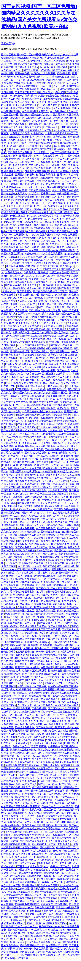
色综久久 (60, 664)
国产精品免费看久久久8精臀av (31, 547)
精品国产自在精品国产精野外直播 (31, 462)
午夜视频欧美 (54, 917)
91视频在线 (7, 797)
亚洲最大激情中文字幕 (25, 105)
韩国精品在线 (48, 408)
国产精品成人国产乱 (28, 503)
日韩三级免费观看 (11, 673)
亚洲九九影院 (34, 933)
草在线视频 (39, 869)
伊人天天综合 (22, 803)
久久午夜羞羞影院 (58, 490)
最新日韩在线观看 (20, 351)
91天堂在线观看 (54, 743)
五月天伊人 (48, 481)
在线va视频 (7, 762)
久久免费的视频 (56, 869)
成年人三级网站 (51, 455)
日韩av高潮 (21, 190)
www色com (14, 140)
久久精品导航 (48, 582)
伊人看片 (61, 155)
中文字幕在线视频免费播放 (43, 143)
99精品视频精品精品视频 (59, 348)
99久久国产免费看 (43, 705)
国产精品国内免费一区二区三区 (50, 291)
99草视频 (66, 765)
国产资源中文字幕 (53, 771)
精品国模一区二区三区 (50, 857)
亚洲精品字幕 (17, 920)
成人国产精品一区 (57, 620)
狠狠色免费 (44, 863)
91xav (23, 531)
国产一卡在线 (45, 307)
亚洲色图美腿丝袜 (65, 285)
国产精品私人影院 (57, 591)
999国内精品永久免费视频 (55, 730)
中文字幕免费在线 (46, 528)
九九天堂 (41, 591)
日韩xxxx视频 (48, 370)
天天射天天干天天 (36, 187)
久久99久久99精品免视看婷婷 (43, 215)
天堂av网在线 (71, 383)
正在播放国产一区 (43, 282)
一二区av (55, 673)
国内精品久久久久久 (12, 127)
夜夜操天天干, (34, 399)
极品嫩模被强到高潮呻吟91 (16, 844)
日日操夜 (41, 585)
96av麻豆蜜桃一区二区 (44, 844)
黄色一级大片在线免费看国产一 (35, 509)
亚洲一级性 (23, 888)
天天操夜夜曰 (62, 519)
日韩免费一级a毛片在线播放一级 (30, 497)
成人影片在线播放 (43, 538)
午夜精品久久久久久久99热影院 (25, 326)
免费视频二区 (30, 648)
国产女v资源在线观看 (67, 566)
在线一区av (49, 399)
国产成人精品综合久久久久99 (36, 114)
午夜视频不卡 (20, 250)
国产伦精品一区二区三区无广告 (53, 727)
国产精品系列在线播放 (65, 759)
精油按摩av (56, 411)
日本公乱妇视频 (64, 907)
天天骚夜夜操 (21, 389)
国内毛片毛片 (45, 92)
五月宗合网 (11, 155)
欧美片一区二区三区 (53, 882)
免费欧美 (43, 111)
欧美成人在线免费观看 (45, 898)
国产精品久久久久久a (26, 67)
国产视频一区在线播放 (17, 677)
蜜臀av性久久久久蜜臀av (18, 718)
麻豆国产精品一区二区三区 (55, 376)
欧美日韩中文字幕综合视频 (27, 181)
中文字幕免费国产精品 (55, 923)
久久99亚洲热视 (13, 335)
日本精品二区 (22, 702)
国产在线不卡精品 (46, 610)
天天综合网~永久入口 (27, 721)
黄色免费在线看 (30, 383)
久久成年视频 (38, 389)
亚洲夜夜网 (70, 117)
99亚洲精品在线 (65, 433)
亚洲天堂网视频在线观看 (43, 316)
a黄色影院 (60, 92)
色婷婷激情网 (15, 598)
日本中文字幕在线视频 (20, 898)
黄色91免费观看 (58, 547)
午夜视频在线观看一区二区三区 (25, 534)
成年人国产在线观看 (55, 64)
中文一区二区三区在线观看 (54, 648)
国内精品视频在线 (36, 936)
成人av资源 (36, 866)
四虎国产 (64, 898)
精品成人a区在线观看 (19, 891)
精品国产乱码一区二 (21, 538)
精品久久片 (39, 955)
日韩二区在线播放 (55, 386)
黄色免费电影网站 (53, 83)
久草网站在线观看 (40, 658)
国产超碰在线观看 (15, 838)
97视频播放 (54, 746)
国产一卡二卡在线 (62, 863)
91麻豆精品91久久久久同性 (64, 655)
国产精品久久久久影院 (62, 948)
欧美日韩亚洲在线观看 (34, 670)
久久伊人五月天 (31, 159)
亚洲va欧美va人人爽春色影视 (56, 901)
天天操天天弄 (54, 737)
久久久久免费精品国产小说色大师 (31, 711)
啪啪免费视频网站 (25, 661)
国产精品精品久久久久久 (20, 907)
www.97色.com (44, 136)
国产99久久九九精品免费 (14, 743)
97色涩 (44, 424)
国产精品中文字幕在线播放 (63, 354)
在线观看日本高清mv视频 (54, 484)
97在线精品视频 (64, 212)
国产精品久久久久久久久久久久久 (31, 392)
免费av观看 (63, 408)
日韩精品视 (16, 471)
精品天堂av (63, 528)
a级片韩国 (26, 955)
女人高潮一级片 (14, 222)
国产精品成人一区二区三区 (55, 241)
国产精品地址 (71, 670)
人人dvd (56, 942)
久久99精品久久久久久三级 (37, 117)
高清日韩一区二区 (31, 500)
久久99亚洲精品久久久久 (56, 598)
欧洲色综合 (72, 386)
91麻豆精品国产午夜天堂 (30, 76)
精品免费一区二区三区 (41, 279)
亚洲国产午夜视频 (25, 174)
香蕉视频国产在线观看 (31, 563)
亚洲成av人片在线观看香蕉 (37, 850)
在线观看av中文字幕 (28, 424)
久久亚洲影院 (48, 433)
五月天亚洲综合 (26, 651)
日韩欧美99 (19, 917)
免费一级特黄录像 (58, 452)
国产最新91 (59, 114)
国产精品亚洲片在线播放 (44, 888)
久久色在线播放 (53, 778)
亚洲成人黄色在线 (18, 298)
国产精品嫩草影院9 (27, 847)
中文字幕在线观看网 (52, 253)
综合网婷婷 (7, 389)
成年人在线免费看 (55, 200)
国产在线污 (63, 370)
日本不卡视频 (34, 83)
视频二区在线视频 (63, 70)
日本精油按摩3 (34, 124)
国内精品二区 (20, 692)
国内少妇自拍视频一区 (17, 177)
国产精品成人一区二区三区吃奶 (55, 623)
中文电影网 (7, 481)
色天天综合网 (27, 203)
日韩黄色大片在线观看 (39, 876)
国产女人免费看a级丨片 (44, 168)
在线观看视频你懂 (15, 765)
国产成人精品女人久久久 (62, 854)
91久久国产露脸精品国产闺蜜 (54, 414)
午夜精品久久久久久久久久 (60, 639)
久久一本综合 (67, 632)
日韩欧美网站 (29, 768)
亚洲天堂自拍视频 (51, 503)
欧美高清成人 (59, 329)
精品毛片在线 (52, 506)
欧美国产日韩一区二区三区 (49, 465)
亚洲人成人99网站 (20, 244)
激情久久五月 (17, 942)
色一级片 (45, 67)
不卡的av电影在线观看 (65, 234)
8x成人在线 (11, 617)
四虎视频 (75, 497)
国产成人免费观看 (27, 519)
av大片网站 (16, 449)
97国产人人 (37, 677)
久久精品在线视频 (25, 762)
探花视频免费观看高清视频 (46, 787)
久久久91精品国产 (36, 620)
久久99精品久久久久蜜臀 (38, 130)
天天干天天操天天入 (26, 92)
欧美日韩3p (39, 718)
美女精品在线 (49, 500)
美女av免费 (48, 313)
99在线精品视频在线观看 (14, 237)
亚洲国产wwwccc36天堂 (23, 304)
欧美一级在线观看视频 (34, 696)
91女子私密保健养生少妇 (35, 411)
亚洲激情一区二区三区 (34, 206)
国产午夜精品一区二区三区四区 (39, 809)
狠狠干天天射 (51, 269)
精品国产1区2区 (59, 392)
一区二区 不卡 (57, 219)
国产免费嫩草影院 (36, 342)
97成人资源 (53, 718)
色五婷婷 (34, 459)
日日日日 (15, 749)
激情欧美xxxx (41, 822)
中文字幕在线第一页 (31, 636)
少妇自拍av (72, 803)
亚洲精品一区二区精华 (55, 825)
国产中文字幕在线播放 (46, 402)
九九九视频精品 (44, 762)
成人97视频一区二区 (26, 857)
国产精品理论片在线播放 (36, 569)
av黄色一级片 (32, 253)
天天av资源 (62, 481)
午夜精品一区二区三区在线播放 (61, 683)
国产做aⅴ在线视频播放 (22, 588)
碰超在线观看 (24, 358)
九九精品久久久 (52, 181)
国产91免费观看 (56, 803)
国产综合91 (44, 440)
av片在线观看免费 (46, 446)
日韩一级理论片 (65, 749)
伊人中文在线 (8, 256)
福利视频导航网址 (46, 174)
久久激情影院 (29, 111)
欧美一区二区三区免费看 (26, 241)
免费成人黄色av (13, 272)
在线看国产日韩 (23, 282)
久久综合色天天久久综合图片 (50, 323)
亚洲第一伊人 (29, 749)
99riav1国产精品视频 (35, 790)
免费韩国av (31, 576)
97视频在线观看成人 (56, 133)
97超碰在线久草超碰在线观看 (36, 604)
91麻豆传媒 (73, 525)
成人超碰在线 (54, 560)
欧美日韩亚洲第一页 (47, 651)
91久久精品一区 (11, 500)
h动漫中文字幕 (16, 130)
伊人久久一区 (17, 361)
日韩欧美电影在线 (11, 670)
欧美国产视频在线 (57, 585)
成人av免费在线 (51, 367)
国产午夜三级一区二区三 (21, 715)
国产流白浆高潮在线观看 (51, 576)
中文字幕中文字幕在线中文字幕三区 (20, 806)
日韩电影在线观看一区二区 (22, 879)
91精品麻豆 (8, 958)
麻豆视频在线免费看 (30, 872)
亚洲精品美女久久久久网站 (59, 680)
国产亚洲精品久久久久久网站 (26, 594)
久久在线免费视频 (67, 399)
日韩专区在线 (33, 765)
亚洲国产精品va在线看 (27, 667)
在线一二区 (16, 939)
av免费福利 (16, 648)
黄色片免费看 (43, 541)
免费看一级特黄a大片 (55, 443)
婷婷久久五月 (61, 121)
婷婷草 (69, 790)
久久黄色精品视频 (55, 563)
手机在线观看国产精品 (34, 354)
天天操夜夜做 (22, 228)
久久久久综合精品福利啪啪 (29, 348)
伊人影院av (11, 509)
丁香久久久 (49, 831)
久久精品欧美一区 (32, 443)
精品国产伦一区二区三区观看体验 (47, 61)
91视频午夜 (21, 418)
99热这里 (38, 301)
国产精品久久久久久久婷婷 (57, 812)
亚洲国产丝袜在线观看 (22, 108)
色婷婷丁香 (49, 566)
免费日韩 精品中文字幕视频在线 (25, 64)
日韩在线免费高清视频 (37, 171)
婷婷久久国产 (38, 95)
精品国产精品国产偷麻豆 (44, 699)
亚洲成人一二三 (11, 955)
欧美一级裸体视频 (36, 560)
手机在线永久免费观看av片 (32, 430)
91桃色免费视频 (26, 528)
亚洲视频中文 (29, 885)
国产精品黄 (69, 778)
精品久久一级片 (52, 636)
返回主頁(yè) (8, 43)
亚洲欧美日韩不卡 (65, 307)
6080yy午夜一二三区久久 (57, 866)
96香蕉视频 (66, 402)
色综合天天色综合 (60, 358)
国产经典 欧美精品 (69, 288)
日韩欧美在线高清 (18, 860)
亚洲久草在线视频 (30, 484)
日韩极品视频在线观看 (41, 664)
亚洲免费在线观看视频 (41, 418)
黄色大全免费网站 (60, 171)
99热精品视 (54, 686)
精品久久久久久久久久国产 (16, 121)
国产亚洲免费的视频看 (66, 509)
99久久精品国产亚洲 (41, 234)
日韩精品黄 (71, 124)
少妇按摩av (46, 70)
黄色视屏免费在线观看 (55, 522)
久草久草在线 (20, 165)
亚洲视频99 (11, 563)
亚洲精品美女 (17, 342)
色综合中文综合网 (34, 449)
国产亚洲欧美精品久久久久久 (38, 794)
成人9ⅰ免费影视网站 (21, 689)
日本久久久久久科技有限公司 (57, 806)
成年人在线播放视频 (26, 629)
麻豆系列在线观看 (65, 910)
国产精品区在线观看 (61, 345)
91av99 (39, 778)
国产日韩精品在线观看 (14, 645)
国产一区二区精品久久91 (53, 721)
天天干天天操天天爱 (49, 629)
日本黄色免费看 (10, 604)
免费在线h (23, 316)
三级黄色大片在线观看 (45, 819)
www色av (58, 117)
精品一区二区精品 (62, 784)
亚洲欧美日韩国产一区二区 (25, 370)
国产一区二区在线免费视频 (25, 89)
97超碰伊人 (7, 162)
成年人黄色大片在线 (54, 594)
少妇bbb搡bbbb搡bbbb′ (13, 923)
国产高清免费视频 (25, 196)
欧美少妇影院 (12, 383)
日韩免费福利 (50, 288)
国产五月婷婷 (41, 225)
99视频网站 (72, 920)
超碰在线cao (9, 291)
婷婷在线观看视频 (15, 200)
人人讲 (14, 872)
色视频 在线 (33, 910)
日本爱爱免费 (17, 260)
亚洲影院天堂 (26, 155)
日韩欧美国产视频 (57, 165)
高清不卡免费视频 (69, 215)
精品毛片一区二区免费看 (55, 756)
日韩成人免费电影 (25, 727)
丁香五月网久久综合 (30, 455)
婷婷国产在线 (48, 247)
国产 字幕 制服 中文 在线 (35, 673)
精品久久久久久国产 (19, 168)
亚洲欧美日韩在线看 (31, 951)
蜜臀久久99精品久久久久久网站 (46, 914)
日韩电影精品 (67, 699)
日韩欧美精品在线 (15, 680)
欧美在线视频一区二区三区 (22, 623)
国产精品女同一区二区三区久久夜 (59, 159)
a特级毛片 (33, 193)
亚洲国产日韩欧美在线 (62, 822)
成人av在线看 (34, 288)
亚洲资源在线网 (56, 790)
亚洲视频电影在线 (25, 446)
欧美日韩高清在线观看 (38, 329)
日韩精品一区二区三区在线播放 (63, 955)
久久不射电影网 (40, 244)
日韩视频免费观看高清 (22, 778)
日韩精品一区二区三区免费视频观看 (49, 493)
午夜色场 (74, 794)
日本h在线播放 (44, 550)
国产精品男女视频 (62, 838)
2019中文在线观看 (45, 155)
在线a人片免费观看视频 (41, 860)
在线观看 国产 (40, 854)
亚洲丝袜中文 (45, 519)
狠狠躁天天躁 (55, 206)
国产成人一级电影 (62, 162)
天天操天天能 (24, 737)
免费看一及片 (45, 768)
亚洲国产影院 (8, 358)
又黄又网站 (35, 812)
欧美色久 (7, 465)
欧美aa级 (54, 364)
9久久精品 (53, 632)
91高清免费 (47, 667)
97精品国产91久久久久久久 (40, 256)
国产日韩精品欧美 (25, 162)
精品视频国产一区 (11, 696)
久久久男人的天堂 (42, 759)
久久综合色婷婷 (26, 775)
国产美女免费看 (26, 541)
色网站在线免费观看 (54, 361)
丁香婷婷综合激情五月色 (14, 655)
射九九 (21, 256)
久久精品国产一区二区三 (14, 61)
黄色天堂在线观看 (58, 102)
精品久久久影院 (33, 127)
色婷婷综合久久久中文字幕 (50, 196)
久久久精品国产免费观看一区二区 (28, 579)
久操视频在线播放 (27, 828)
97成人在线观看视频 (54, 835)
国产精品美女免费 (18, 929)
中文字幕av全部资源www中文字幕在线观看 (52, 250)
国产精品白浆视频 (33, 335)
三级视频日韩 (59, 569)
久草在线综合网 (27, 617)
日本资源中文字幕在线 (38, 942)
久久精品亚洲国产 (18, 143)
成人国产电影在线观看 (41, 298)
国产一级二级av (66, 891)
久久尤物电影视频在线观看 (16, 708)
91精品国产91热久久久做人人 (17, 323)
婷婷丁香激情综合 (55, 395)
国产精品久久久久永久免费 (55, 222)
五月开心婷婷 (8, 503)
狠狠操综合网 (15, 506)
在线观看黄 (58, 920)
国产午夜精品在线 (41, 228)
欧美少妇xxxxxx (35, 200)
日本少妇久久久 (46, 749)
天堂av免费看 (31, 222)
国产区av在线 (38, 803)
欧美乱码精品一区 (68, 500)
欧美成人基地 (58, 929)
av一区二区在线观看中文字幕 (33, 345)
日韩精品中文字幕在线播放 (29, 639)
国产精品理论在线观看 (48, 601)
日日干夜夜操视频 (11, 490)
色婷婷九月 (19, 632)
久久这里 (37, 566)
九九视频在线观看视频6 (28, 481)
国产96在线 (21, 601)
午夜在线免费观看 (45, 907)
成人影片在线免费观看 (53, 380)
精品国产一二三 (11, 515)
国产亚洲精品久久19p (38, 260)
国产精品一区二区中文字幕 (16, 854)
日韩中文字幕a (36, 386)
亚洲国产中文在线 (34, 474)
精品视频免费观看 (36, 632)
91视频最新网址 (44, 661)
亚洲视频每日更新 (50, 557)
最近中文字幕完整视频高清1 (25, 882)
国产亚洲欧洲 (8, 686)
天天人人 (22, 193)
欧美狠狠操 (53, 342)
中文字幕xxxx (67, 797)
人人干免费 (59, 86)
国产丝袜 (62, 715)
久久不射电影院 (62, 108)
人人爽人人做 (62, 279)
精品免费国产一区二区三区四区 (62, 752)
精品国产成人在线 (64, 550)
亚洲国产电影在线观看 (44, 891)
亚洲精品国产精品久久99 (35, 98)
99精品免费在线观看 (21, 225)
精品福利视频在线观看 (39, 405)
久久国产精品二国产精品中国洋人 (55, 304)
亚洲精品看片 (33, 831)
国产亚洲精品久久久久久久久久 (27, 752)
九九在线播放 (69, 601)
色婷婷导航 (61, 538)
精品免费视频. (23, 797)
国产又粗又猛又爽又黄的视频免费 (61, 951)
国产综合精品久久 (42, 487)
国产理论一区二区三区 (65, 487)
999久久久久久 (21, 493)
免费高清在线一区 (57, 389)
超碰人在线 (21, 800)
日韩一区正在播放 (18, 459)
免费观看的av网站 (38, 544)
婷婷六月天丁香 (55, 515)
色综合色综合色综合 (49, 828)
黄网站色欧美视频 (25, 550)
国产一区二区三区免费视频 (50, 203)
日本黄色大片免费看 (12, 474)
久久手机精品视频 (36, 231)
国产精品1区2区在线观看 (49, 588)
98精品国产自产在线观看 (54, 904)
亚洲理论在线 (48, 193)
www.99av (73, 923)
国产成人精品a (44, 108)
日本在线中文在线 (59, 497)
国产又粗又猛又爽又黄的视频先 (49, 149)
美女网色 (71, 563)
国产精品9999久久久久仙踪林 (59, 872)
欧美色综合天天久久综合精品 (21, 427)
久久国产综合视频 (15, 231)
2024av (71, 569)
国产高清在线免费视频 (20, 152)
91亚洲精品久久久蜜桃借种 (32, 686)
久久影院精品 (50, 263)
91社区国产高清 (38, 237)
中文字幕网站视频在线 (34, 490)
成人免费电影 (8, 528)
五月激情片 (49, 534)
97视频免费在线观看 (68, 320)
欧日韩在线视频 (20, 658)
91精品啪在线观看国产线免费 (49, 689)
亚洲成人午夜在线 (51, 184)
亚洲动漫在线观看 (65, 418)
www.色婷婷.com (64, 661)
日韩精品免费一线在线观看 (59, 449)
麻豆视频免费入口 (38, 219)
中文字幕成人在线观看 (60, 579)
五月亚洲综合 (55, 708)
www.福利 (36, 553)
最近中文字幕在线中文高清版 (17, 402)
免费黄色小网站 (54, 474)
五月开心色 (67, 244)
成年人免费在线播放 (27, 86)
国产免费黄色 (47, 847)
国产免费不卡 (69, 184)
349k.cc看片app (70, 702)
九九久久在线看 (28, 781)
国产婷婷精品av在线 (40, 190)
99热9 (32, 601)
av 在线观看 (22, 958)
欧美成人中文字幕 (48, 885)
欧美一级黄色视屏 (27, 414)
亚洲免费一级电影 (30, 247)
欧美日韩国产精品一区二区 (53, 781)
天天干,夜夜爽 (39, 746)
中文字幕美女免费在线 (57, 76)
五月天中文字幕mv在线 (60, 237)
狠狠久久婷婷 (71, 253)
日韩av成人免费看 (20, 553)
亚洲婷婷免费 (22, 73)
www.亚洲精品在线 (42, 121)
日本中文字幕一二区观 (38, 920)
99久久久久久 (33, 361)
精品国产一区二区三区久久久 (24, 408)
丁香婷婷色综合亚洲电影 (21, 591)
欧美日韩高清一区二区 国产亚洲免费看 (31, 146)
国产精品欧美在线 (60, 98)
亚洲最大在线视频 (48, 427)
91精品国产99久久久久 (37, 895)
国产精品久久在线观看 (38, 838)
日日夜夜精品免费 (60, 544)
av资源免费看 (40, 364)
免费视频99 (35, 692)
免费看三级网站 (23, 869)
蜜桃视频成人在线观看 (36, 478)
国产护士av (44, 784)
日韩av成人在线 (51, 765)
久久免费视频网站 (61, 260)
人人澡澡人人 (36, 743)
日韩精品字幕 (50, 127)
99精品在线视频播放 (33, 395)
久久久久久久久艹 (46, 715)
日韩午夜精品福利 (15, 320)
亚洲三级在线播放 (23, 465)
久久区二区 (70, 474)
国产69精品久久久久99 (65, 471)
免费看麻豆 (26, 819)
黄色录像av (25, 364)
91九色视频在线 (58, 111)
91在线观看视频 (16, 124)
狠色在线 (22, 386)
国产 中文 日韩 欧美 (48, 266)
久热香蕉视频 (68, 342)
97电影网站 (37, 133)
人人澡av (13, 433)
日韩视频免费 (15, 557)
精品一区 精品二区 (62, 440)
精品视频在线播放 (65, 298)
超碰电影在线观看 (64, 645)
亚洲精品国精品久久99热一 (64, 642)
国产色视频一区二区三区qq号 (52, 775)
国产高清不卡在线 (55, 525)
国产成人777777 (20, 339)
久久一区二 (67, 301)
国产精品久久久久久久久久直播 (25, 367)
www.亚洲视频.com (39, 929)
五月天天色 (36, 339)
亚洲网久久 (63, 446)
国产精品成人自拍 (65, 768)
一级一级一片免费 (20, 95)
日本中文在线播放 (33, 683)
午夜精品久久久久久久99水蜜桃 (25, 468)
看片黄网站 (59, 617)
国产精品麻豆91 (59, 658)
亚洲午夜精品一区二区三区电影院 (61, 692)
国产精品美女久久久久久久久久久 (19, 926)
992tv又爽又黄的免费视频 (31, 740)
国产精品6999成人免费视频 (27, 835)
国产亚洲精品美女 (30, 184)
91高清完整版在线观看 (29, 771)
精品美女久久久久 (39, 437)
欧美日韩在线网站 (15, 329)
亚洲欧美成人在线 (48, 105)
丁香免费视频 (39, 708)
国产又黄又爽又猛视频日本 (46, 702)
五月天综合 (16, 790)
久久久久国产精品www (61, 572)
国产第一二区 (8, 386)
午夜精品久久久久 (15, 560)
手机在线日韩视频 (32, 263)
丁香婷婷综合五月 (15, 936)
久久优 (18, 683)
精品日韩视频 (56, 424)
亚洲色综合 (64, 844)
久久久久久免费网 (46, 275)
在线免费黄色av (37, 165)
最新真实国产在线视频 (40, 645)
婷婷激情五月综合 (55, 80)
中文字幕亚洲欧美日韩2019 (41, 320)
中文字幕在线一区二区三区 (39, 373)
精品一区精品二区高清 (33, 515)
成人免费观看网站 (18, 812)
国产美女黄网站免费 (19, 699)
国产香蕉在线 (31, 557)
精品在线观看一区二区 (32, 945)
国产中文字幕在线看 (59, 626)
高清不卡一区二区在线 (33, 140)
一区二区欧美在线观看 (32, 816)
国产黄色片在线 (11, 756)
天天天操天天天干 (60, 895)
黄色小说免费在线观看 (65, 850)
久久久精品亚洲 (28, 307)
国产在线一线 (61, 332)
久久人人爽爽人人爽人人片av (61, 841)
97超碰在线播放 (49, 89)
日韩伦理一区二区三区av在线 (33, 607)
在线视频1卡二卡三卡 (29, 313)
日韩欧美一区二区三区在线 (58, 468)
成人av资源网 (44, 471)
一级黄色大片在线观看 (43, 73)
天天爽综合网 (45, 285)
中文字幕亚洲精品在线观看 (21, 266)
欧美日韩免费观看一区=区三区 (47, 613)
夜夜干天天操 (20, 279)
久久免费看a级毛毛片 (13, 187)
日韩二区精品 (57, 607)
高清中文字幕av (42, 512)
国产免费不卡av (35, 680)
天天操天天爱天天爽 (28, 730)
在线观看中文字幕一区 (65, 604)
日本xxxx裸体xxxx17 (51, 383)
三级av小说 (46, 86)
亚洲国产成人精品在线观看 (34, 209)
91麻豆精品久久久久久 (32, 525)
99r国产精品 (24, 566)
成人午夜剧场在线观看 (13, 933)
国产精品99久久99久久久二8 (59, 335)
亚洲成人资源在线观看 (62, 209)
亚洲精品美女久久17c (31, 269)
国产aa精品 (65, 89)
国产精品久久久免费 (52, 294)
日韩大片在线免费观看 (18, 149)
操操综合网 (65, 427)
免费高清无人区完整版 (36, 272)
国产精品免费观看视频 (66, 667)
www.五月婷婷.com (29, 433)
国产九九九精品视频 (36, 452)
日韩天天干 (47, 910)
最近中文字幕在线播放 (21, 572)
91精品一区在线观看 (55, 339)
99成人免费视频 (35, 80)
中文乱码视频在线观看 (67, 705)
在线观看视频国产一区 (14, 219)
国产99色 (13, 455)
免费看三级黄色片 (20, 133)
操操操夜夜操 (55, 670)
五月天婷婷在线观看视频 (66, 512)
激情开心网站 (15, 948)
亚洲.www (62, 174)
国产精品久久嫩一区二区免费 (45, 310)
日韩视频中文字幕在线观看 (60, 733)
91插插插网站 (54, 187)
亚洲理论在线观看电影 (41, 212)
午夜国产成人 (29, 784)
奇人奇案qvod (67, 266)
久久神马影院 (41, 358)
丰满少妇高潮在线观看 (41, 421)
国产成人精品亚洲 (54, 124)
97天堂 (6, 658)
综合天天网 (39, 737)
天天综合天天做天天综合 (59, 816)
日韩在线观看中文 (19, 234)
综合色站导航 (52, 301)
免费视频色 (21, 544)
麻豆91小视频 (33, 923)
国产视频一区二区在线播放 (64, 462)
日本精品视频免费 (15, 831)
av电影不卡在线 (32, 598)
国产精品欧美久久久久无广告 (21, 285)
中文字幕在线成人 (31, 756)
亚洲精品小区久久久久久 (45, 797)
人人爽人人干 (24, 705)
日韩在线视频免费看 (28, 294)
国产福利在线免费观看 (32, 841)
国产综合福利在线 (50, 531)
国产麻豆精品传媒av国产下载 (17, 512)
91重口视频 (41, 572)
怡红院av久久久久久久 (22, 275)
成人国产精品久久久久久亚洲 (31, 102)
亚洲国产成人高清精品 (62, 225)
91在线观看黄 (43, 162)
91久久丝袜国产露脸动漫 (63, 478)
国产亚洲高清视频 (34, 506)
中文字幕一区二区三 (57, 945)
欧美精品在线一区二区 (20, 822)
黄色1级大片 (64, 73)
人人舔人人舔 (24, 301)
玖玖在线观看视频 (30, 582)
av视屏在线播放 (68, 651)
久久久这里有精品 (30, 376)
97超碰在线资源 (35, 733)
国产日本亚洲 (24, 291)
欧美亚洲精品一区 (59, 272)
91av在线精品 (50, 553)
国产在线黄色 (8, 193)
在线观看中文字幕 (65, 373)
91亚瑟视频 (21, 664)
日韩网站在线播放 (50, 459)
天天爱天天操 (50, 933)
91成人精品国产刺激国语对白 (54, 879)
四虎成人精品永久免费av (33, 626)
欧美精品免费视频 (57, 95)
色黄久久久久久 (21, 746)
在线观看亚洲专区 (54, 724)
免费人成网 (61, 794)
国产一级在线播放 (36, 917)
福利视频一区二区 (66, 847)
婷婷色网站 (33, 531)
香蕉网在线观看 (59, 67)
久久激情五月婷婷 (53, 326)
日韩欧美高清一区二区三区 (20, 610)
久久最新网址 (41, 152)
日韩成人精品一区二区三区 (25, 901)
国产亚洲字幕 (30, 70)
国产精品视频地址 (60, 351)
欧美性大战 (11, 364)
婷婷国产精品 (8, 705)
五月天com (23, 866)
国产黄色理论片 (40, 351)
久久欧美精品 (55, 430)
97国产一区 (64, 168)
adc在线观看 (29, 471)
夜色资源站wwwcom (50, 926)
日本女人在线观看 (12, 569)
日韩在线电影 (17, 620)
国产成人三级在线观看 (40, 800)
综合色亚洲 (21, 310)
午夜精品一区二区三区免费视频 (40, 939)
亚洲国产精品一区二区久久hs (26, 522)
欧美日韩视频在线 (30, 380)
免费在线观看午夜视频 (17, 613)
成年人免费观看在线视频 (65, 190)
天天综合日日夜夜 (57, 231)
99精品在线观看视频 (42, 177)
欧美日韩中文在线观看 (36, 948)
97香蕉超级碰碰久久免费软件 (62, 740)
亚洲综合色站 (44, 617)
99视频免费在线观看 (66, 421)
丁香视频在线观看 (39, 655)
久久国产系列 (17, 399)
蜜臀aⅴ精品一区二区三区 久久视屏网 (32, 332)
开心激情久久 (8, 607)
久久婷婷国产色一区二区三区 (21, 440)
